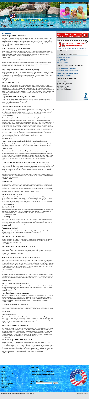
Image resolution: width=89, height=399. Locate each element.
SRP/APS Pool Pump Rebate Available (66, 68)
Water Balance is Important (64, 72)
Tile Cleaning (31, 30)
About (4, 370)
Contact (79, 30)
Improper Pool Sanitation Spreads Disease (67, 70)
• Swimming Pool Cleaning (63, 57)
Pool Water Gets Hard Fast (64, 75)
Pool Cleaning (16, 30)
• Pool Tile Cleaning (61, 60)
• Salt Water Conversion (62, 62)
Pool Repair (23, 30)
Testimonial (8, 30)
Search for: (33, 383)
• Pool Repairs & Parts (62, 59)
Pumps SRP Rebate (7, 383)
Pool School (62, 30)
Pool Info (69, 30)
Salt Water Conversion (52, 30)
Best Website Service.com (82, 393)
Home (2, 30)
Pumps (74, 30)
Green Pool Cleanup (40, 30)
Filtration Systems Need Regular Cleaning (67, 73)
